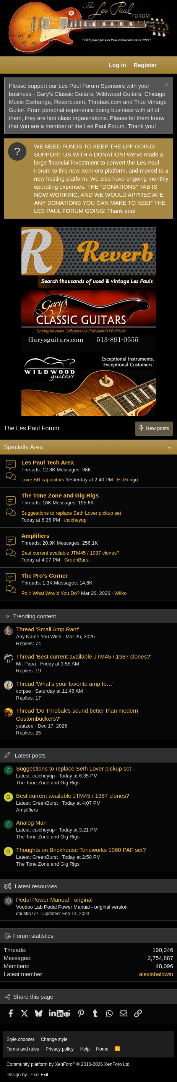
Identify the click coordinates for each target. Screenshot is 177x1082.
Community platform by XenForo (68, 1064)
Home (102, 1049)
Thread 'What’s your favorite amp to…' (65, 683)
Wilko (120, 593)
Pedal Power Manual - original (54, 899)
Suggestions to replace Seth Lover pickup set (71, 513)
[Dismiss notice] (165, 86)
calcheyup (75, 520)
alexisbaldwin (156, 974)
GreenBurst (76, 560)
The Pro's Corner (44, 575)
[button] (10, 65)
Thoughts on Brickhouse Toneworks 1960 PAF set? (81, 849)
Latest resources (36, 886)
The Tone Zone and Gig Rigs (60, 495)
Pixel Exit (38, 1074)
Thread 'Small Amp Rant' (47, 629)
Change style (54, 1039)
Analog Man (31, 822)
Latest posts (30, 755)
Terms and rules (22, 1049)
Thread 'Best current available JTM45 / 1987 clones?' (83, 656)
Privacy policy (59, 1049)
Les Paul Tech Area (47, 462)
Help (85, 1049)
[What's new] (168, 65)
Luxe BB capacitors (42, 480)
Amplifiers (35, 535)
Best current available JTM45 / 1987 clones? (70, 553)
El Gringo (127, 480)
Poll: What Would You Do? (50, 593)
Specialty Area (23, 447)
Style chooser (20, 1039)
